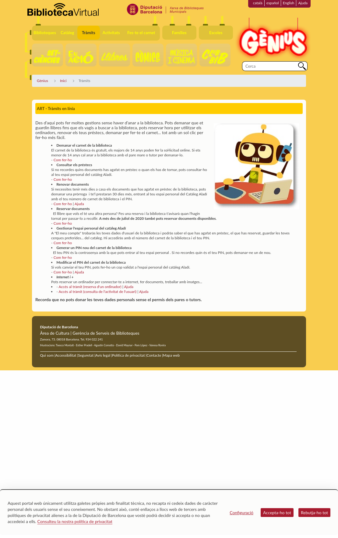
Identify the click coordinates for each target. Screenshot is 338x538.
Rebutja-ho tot (314, 512)
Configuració (241, 512)
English (288, 3)
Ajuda (303, 3)
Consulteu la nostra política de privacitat (74, 521)
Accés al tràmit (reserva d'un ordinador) (89, 286)
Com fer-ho (63, 160)
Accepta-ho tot (277, 512)
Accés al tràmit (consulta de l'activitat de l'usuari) (97, 291)
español (272, 3)
